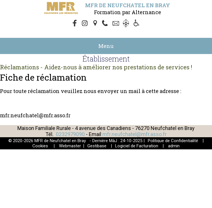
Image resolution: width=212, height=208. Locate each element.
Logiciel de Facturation (136, 145)
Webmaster (70, 145)
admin (174, 145)
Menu (106, 45)
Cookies (40, 145)
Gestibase (96, 145)
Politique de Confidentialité (173, 140)
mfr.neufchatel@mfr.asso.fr (134, 134)
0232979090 (70, 134)
